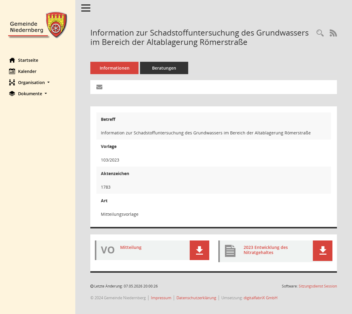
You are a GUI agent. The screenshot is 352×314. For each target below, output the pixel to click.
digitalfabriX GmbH (261, 297)
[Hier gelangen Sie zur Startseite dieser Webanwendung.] (37, 24)
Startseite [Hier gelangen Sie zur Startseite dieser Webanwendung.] (23, 60)
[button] (37, 82)
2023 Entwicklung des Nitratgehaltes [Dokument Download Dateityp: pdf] (266, 249)
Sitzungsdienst (318, 286)
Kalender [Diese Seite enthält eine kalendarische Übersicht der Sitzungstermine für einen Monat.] (22, 71)
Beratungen (164, 68)
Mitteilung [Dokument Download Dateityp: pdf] (131, 247)
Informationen (114, 68)
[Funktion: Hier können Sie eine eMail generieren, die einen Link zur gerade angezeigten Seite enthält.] (99, 87)
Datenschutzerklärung (196, 297)
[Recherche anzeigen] (320, 33)
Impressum (161, 297)
